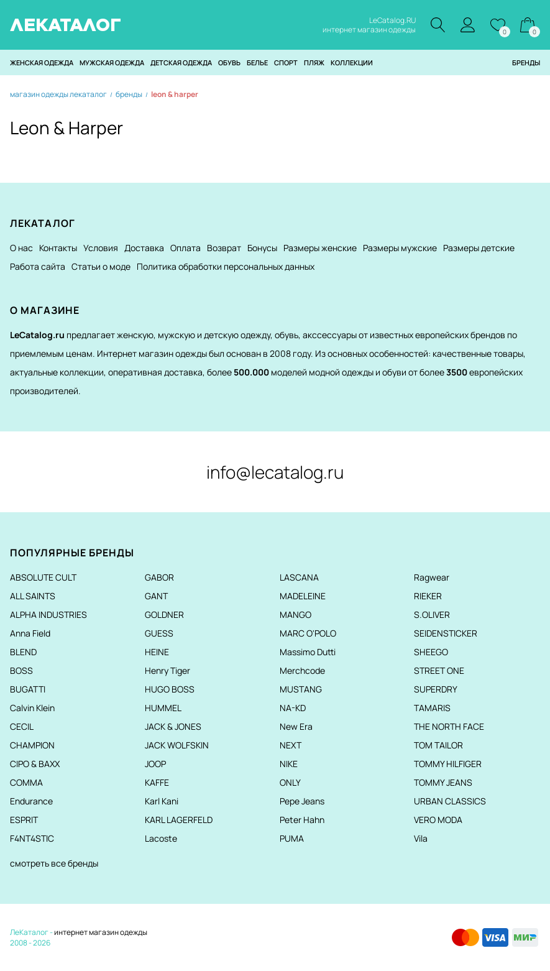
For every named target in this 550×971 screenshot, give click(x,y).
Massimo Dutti (308, 652)
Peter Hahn (302, 820)
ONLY (290, 782)
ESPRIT (24, 820)
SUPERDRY (435, 689)
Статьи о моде (101, 266)
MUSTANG (301, 689)
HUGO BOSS (170, 689)
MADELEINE (303, 596)
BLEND (23, 652)
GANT (156, 596)
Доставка (144, 248)
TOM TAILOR (438, 745)
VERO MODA (438, 820)
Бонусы (262, 248)
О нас (21, 248)
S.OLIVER (432, 614)
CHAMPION (32, 745)
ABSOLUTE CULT (43, 577)
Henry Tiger (167, 670)
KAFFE (157, 782)
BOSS (21, 670)
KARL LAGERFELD (179, 820)
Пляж (314, 62)
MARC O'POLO (308, 633)
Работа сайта (37, 266)
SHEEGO (431, 652)
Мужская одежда (112, 62)
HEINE (157, 652)
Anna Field (30, 633)
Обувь (229, 62)
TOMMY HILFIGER (448, 764)
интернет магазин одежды (100, 932)
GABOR (159, 577)
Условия (100, 248)
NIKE (289, 764)
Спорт (286, 62)
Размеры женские (320, 248)
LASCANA (299, 577)
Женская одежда (41, 62)
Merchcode (302, 670)
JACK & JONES (173, 726)
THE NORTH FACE (449, 726)
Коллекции (352, 62)
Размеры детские (479, 248)
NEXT (290, 745)
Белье (257, 62)
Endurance (31, 801)
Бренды (526, 62)
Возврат (224, 248)
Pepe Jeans (302, 801)
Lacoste (161, 838)
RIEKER (428, 596)
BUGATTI (27, 689)
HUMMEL (163, 708)
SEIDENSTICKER (445, 633)
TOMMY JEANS (443, 782)
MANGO (295, 614)
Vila (421, 838)
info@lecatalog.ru (275, 472)
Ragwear (431, 577)
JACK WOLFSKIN (177, 745)
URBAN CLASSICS (450, 801)
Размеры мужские (400, 248)
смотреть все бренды (54, 863)
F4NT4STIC (32, 838)
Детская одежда (181, 62)
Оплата (185, 248)
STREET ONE (439, 670)
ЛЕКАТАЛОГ (65, 25)
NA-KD (293, 708)
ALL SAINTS (32, 596)
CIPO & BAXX (35, 764)
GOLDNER (164, 614)
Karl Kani (161, 801)
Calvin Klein (32, 708)
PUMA (292, 838)
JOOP (155, 764)
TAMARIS (432, 708)
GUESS (159, 633)
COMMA (26, 782)
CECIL (22, 726)
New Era (296, 726)
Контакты (58, 248)
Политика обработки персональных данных (225, 266)
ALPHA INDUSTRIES (48, 614)
